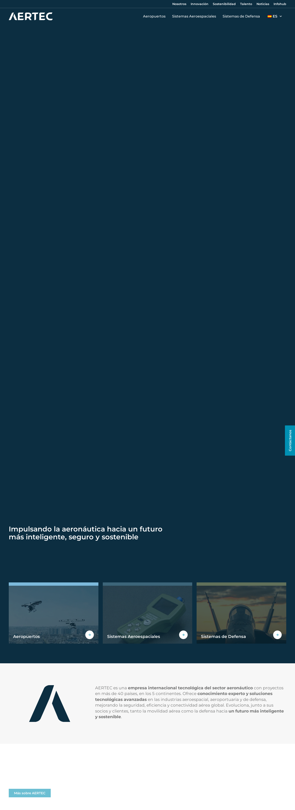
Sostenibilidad (224, 4)
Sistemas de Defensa (242, 16)
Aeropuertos (155, 16)
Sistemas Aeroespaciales (195, 16)
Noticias (263, 4)
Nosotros (179, 4)
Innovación (199, 4)
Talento (246, 4)
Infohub (280, 4)
